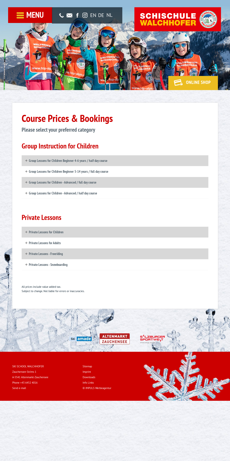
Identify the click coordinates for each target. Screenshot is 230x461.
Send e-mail (19, 388)
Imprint (87, 371)
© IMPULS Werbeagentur (97, 388)
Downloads (89, 377)
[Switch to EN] (93, 15)
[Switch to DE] (101, 15)
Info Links (88, 382)
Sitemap (87, 366)
